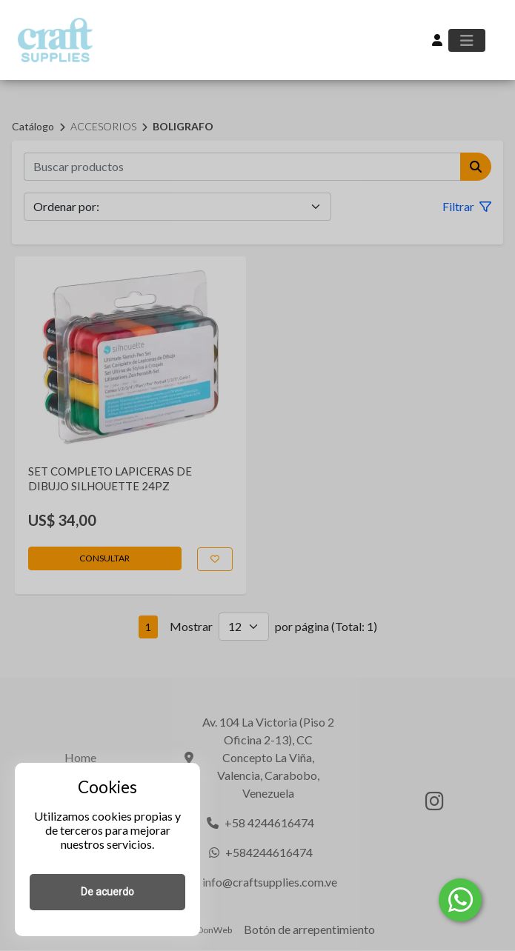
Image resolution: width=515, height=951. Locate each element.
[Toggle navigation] (466, 40)
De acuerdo (107, 892)
